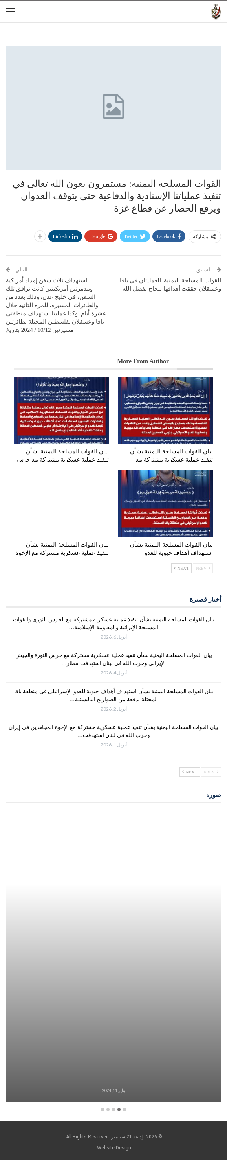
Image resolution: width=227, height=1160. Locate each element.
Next (181, 568)
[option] (113, 958)
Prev (203, 568)
